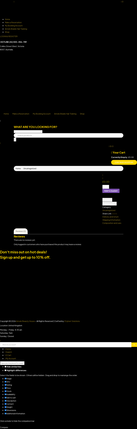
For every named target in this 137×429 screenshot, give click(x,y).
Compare (107, 200)
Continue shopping (124, 162)
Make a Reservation (13, 22)
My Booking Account (14, 25)
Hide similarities (13, 366)
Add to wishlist (109, 203)
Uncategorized (29, 168)
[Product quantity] (105, 187)
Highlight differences (15, 370)
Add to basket (111, 191)
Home (7, 19)
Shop (7, 32)
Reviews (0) (21, 231)
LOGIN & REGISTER (8, 36)
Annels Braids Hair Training (16, 29)
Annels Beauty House (25, 321)
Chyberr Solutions (72, 321)
